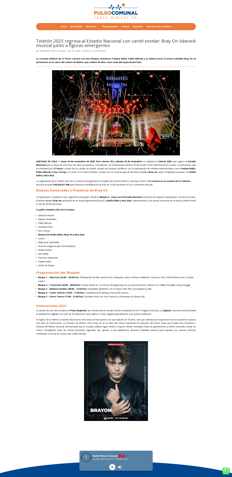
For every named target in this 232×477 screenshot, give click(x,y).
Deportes (138, 27)
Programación (110, 27)
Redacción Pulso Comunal (52, 50)
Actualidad (76, 27)
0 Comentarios (99, 50)
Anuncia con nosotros (158, 27)
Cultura (125, 27)
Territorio (91, 27)
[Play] (112, 467)
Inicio (64, 27)
